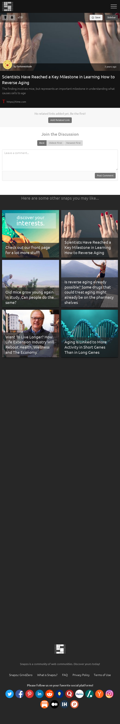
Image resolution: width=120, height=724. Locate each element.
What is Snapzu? (47, 675)
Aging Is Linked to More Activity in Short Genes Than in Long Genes (85, 347)
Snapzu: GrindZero (20, 675)
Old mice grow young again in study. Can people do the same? (29, 297)
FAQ (65, 675)
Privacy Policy (81, 675)
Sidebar (111, 17)
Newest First (73, 142)
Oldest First (55, 142)
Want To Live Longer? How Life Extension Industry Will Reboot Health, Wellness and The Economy (29, 345)
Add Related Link (60, 120)
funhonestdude (24, 66)
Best (42, 142)
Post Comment (105, 175)
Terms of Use (102, 675)
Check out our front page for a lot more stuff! (27, 250)
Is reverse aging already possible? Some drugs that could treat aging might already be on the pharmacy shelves (89, 292)
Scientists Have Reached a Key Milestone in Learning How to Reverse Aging (87, 247)
